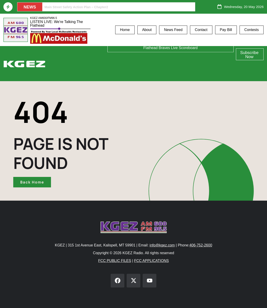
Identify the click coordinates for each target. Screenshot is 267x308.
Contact (201, 30)
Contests (251, 30)
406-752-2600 (200, 245)
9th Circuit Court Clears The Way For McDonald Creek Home (90, 7)
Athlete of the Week (170, 52)
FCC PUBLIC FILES (114, 261)
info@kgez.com (162, 245)
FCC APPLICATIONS (151, 261)
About (147, 30)
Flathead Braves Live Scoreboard (170, 74)
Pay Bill (226, 30)
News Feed (173, 30)
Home (125, 30)
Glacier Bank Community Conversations (170, 63)
